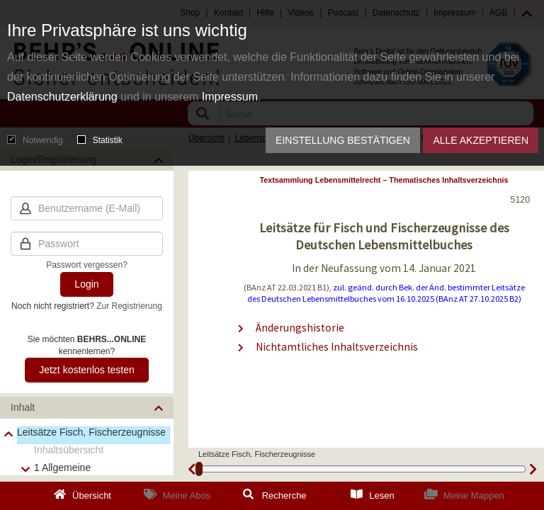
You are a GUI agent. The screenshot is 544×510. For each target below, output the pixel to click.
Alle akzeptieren (480, 140)
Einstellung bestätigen (343, 140)
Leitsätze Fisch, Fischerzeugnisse (91, 432)
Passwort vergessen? (87, 265)
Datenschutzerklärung (62, 97)
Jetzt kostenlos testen (87, 369)
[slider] (199, 469)
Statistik (100, 140)
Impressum (230, 97)
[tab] (87, 408)
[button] (87, 408)
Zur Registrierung (129, 306)
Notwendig (35, 140)
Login (86, 284)
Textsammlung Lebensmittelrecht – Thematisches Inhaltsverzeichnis (384, 180)
